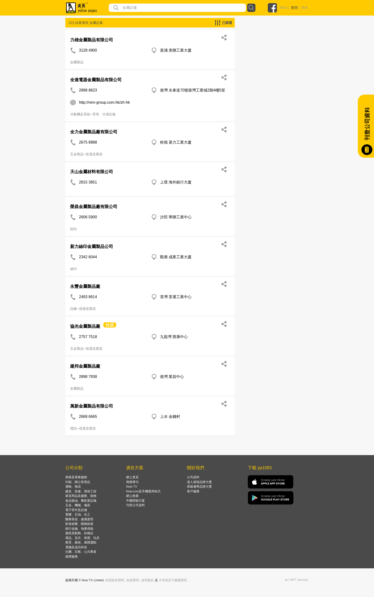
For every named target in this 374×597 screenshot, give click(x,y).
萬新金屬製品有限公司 (91, 406)
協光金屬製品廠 (85, 326)
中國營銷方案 (135, 500)
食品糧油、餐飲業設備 (80, 500)
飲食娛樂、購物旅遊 (79, 524)
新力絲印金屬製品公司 (91, 246)
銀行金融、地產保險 (79, 528)
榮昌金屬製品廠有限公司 (93, 206)
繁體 (294, 8)
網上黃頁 (132, 477)
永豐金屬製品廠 (85, 286)
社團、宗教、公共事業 (80, 552)
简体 (304, 8)
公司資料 (193, 477)
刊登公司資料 (135, 505)
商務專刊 (132, 482)
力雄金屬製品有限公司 (91, 40)
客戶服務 (193, 491)
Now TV (131, 486)
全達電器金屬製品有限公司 (96, 79)
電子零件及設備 (76, 510)
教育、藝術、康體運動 (80, 542)
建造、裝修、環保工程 (80, 491)
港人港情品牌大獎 (199, 482)
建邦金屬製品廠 (85, 366)
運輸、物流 (73, 486)
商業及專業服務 (76, 477)
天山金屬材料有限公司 (91, 171)
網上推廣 (132, 496)
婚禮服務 (71, 556)
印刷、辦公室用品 (77, 482)
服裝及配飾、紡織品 (79, 533)
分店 (109, 325)
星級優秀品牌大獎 (199, 486)
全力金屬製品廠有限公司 (93, 131)
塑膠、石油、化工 (77, 514)
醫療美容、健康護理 (79, 519)
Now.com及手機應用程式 (143, 491)
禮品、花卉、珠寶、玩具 (82, 538)
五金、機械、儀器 (77, 505)
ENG (283, 8)
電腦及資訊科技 (76, 547)
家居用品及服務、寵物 (80, 496)
